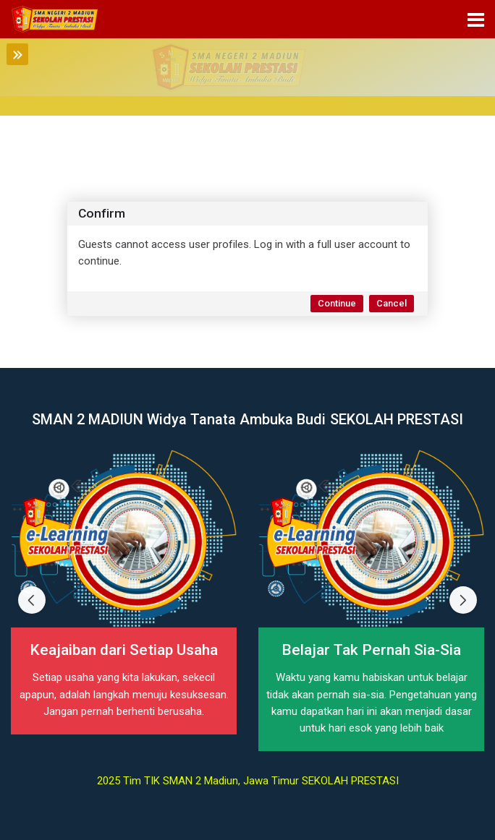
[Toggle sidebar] (17, 54)
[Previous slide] (32, 600)
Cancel (391, 303)
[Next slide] (463, 600)
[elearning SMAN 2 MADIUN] (57, 19)
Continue (337, 303)
